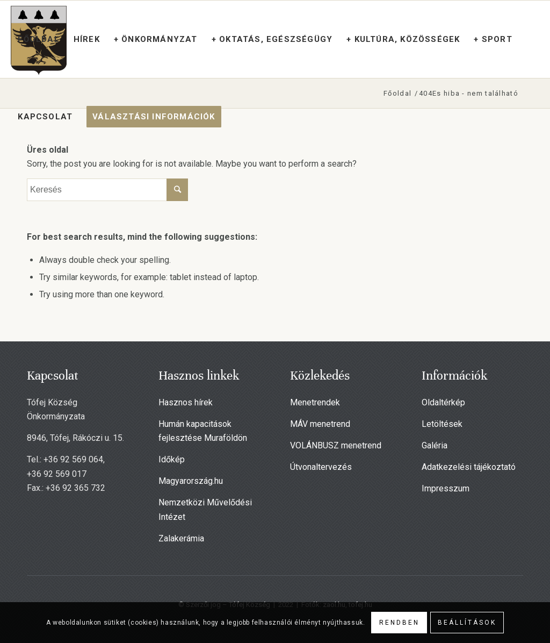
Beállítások (467, 622)
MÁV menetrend (320, 424)
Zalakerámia (181, 538)
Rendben (399, 622)
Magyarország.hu (190, 481)
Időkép (171, 459)
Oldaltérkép (443, 402)
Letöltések (442, 424)
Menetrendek (315, 402)
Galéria (434, 445)
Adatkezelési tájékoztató (469, 467)
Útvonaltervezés (321, 467)
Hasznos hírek (185, 402)
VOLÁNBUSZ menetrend (335, 445)
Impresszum (445, 488)
